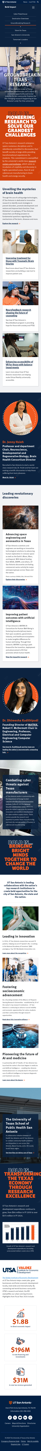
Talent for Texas (20, 30)
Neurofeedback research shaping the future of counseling (18, 312)
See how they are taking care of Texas (19, 1152)
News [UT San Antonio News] (25, 2)
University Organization (20, 1426)
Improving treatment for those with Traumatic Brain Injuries (20, 260)
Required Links (15, 1444)
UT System (25, 1444)
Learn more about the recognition (14, 953)
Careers (8, 1423)
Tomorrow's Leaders (20, 39)
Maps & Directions (19, 1423)
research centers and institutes (19, 162)
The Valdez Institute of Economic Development (20, 1277)
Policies (23, 1441)
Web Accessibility (33, 1441)
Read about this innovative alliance (15, 1019)
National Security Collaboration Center (18, 805)
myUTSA (32, 2)
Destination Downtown (20, 18)
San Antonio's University (20, 35)
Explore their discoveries (15, 579)
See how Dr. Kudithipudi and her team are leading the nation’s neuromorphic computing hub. (20, 749)
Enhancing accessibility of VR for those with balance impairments (19, 364)
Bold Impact (10, 6)
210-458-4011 (25, 1411)
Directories (31, 1423)
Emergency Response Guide (10, 1441)
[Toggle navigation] (33, 7)
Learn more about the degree (12, 1080)
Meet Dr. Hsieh (8, 477)
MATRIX (32, 724)
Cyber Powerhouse (20, 14)
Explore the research (10, 223)
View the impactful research (16, 657)
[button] (38, 2)
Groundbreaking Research (20, 23)
